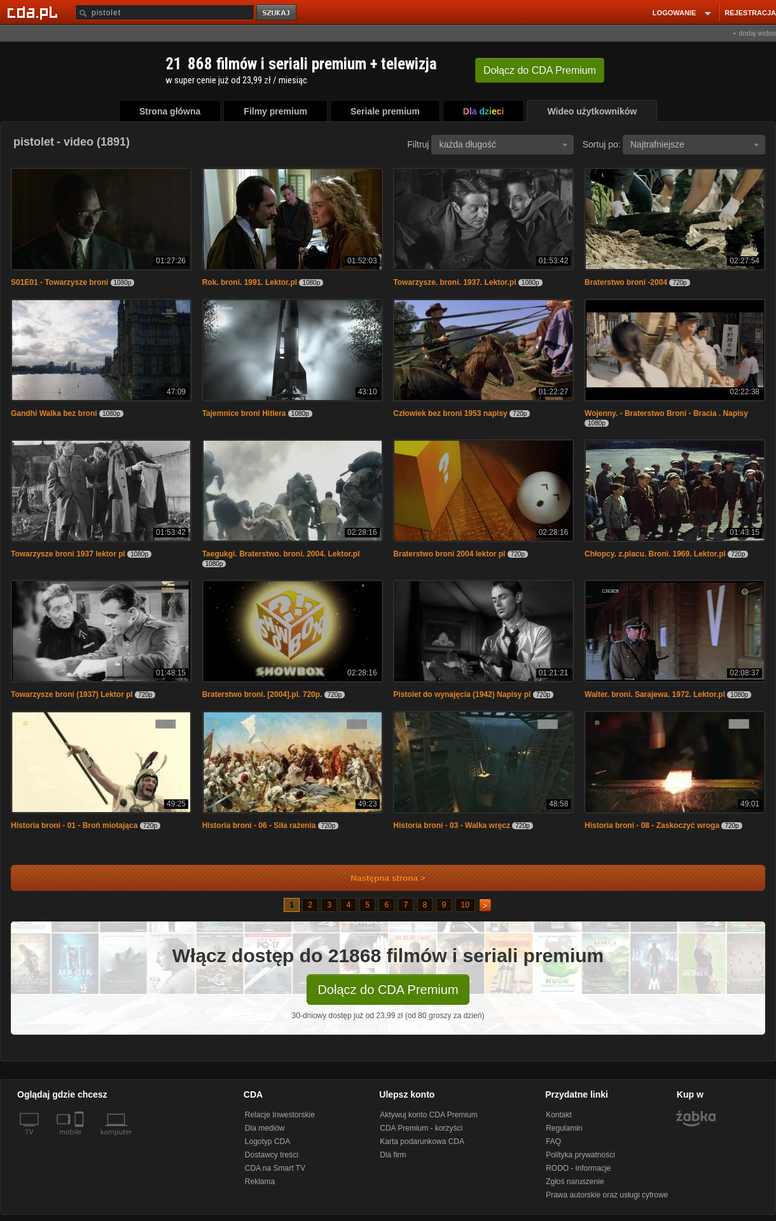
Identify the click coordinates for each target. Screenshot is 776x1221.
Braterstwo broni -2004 (626, 282)
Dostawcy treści (271, 1154)
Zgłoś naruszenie (575, 1181)
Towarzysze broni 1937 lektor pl (68, 553)
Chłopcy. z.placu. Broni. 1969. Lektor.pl (655, 553)
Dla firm (393, 1154)
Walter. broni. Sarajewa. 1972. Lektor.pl (655, 694)
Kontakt (559, 1114)
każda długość (503, 144)
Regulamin (564, 1128)
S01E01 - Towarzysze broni (59, 282)
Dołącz (539, 70)
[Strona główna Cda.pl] (34, 12)
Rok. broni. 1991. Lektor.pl (249, 282)
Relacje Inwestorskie (280, 1114)
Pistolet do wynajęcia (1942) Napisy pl (461, 694)
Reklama (260, 1181)
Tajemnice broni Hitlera (244, 413)
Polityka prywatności (580, 1154)
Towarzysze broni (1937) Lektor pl (72, 694)
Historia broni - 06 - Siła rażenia (259, 825)
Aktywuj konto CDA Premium (428, 1114)
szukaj (277, 13)
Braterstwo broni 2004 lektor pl (449, 553)
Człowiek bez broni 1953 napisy (450, 413)
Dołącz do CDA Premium (387, 990)
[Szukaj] (164, 12)
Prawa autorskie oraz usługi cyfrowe (607, 1194)
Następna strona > (379, 878)
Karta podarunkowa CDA (422, 1141)
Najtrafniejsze (694, 144)
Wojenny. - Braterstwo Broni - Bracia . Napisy (666, 413)
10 (465, 904)
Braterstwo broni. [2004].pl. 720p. (262, 694)
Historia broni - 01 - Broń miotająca (74, 825)
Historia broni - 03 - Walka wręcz (451, 825)
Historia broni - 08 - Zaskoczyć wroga (652, 825)
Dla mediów (265, 1128)
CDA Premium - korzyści (421, 1128)
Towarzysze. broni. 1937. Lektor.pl (454, 282)
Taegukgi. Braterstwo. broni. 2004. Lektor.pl (281, 553)
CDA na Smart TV (275, 1168)
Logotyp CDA (267, 1141)
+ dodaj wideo (754, 33)
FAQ (553, 1141)
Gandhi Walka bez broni (54, 413)
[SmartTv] (80, 1139)
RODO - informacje (578, 1168)
